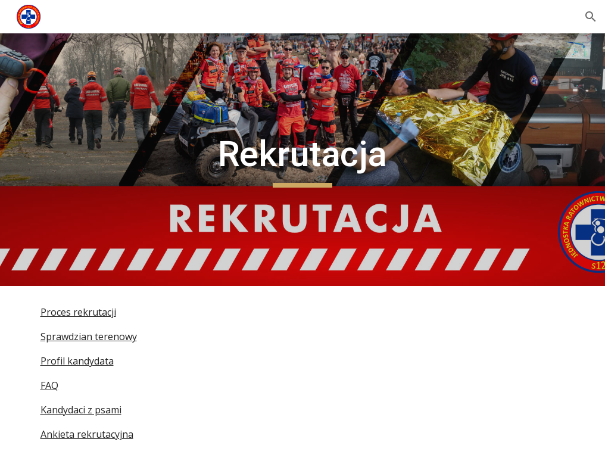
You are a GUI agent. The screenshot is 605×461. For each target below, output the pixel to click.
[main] (302, 159)
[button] (590, 16)
